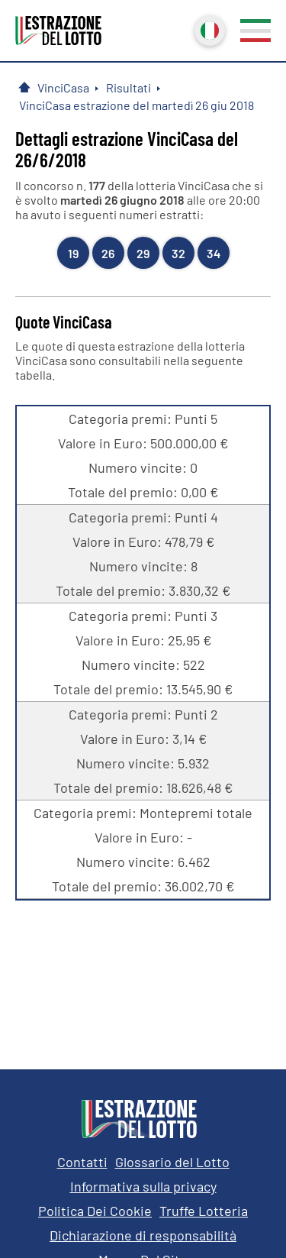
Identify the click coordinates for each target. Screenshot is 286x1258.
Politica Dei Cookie (95, 1210)
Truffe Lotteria (203, 1210)
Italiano (208, 29)
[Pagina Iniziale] (24, 87)
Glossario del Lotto (172, 1161)
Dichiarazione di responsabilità (143, 1235)
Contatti (82, 1161)
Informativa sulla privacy (143, 1186)
